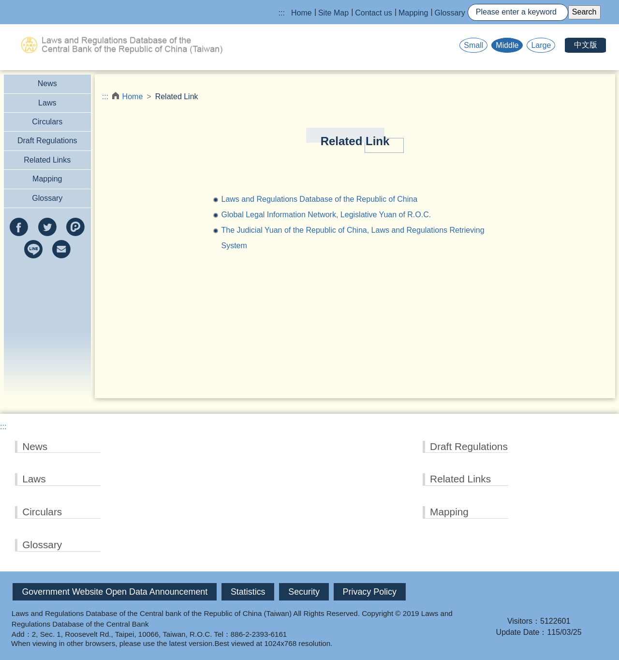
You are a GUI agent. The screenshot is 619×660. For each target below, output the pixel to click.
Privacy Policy (370, 592)
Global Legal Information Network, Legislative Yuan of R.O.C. (326, 214)
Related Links (47, 160)
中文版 (585, 45)
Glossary (450, 13)
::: (282, 13)
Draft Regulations (47, 140)
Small (473, 45)
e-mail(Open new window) (61, 249)
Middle (507, 45)
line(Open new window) (33, 249)
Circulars (47, 122)
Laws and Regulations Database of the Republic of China (319, 199)
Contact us (373, 13)
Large (541, 45)
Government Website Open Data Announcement (114, 592)
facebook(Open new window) (19, 227)
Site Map (333, 13)
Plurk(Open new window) (75, 227)
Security (304, 592)
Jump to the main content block (53, 5)
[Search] (518, 12)
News (47, 83)
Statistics (248, 592)
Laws (47, 103)
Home (301, 13)
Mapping (413, 13)
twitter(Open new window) (47, 227)
